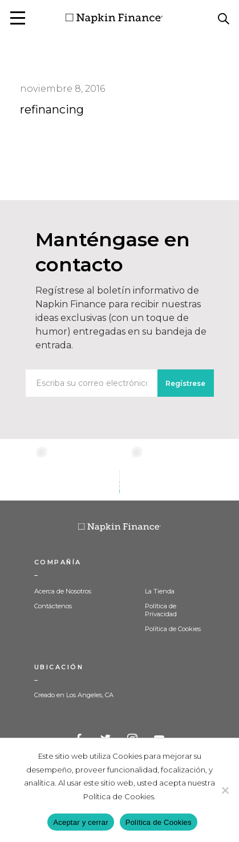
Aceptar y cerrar (80, 822)
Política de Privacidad (161, 610)
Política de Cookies (173, 629)
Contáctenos (53, 606)
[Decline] (224, 790)
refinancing (52, 109)
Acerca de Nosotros (62, 591)
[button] (17, 18)
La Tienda (160, 591)
